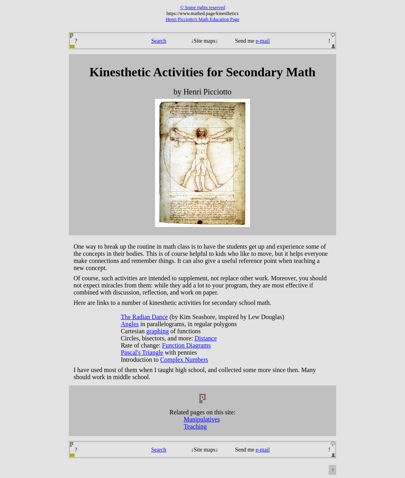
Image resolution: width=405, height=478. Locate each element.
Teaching (195, 426)
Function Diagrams (186, 345)
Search (158, 41)
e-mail (262, 41)
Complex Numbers (184, 359)
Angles (129, 324)
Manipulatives (202, 419)
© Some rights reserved (202, 7)
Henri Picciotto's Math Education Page (202, 19)
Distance (206, 338)
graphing (157, 331)
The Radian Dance (144, 317)
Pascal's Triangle (142, 352)
